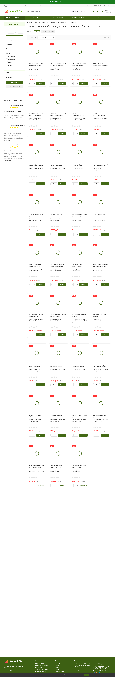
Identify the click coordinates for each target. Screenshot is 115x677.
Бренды (100, 17)
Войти (106, 5)
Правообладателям (79, 671)
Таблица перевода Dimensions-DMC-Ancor (82, 666)
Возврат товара (81, 5)
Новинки (35, 17)
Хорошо (86, 675)
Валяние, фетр (39, 667)
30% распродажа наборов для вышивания (62, 22)
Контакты (90, 5)
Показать (13, 82)
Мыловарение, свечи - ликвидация (41, 672)
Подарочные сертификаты (78, 17)
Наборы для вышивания (40, 22)
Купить (41, 83)
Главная (29, 22)
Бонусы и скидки (70, 5)
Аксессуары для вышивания (42, 669)
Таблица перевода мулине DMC (82, 663)
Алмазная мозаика (40, 663)
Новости (42, 5)
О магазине (28, 5)
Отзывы (35, 5)
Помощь (49, 5)
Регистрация (111, 5)
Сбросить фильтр (15, 86)
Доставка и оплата (58, 5)
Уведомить (40, 485)
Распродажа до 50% (57, 17)
